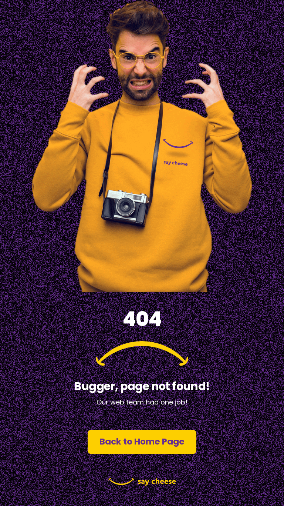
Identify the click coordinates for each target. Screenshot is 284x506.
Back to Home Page (142, 441)
